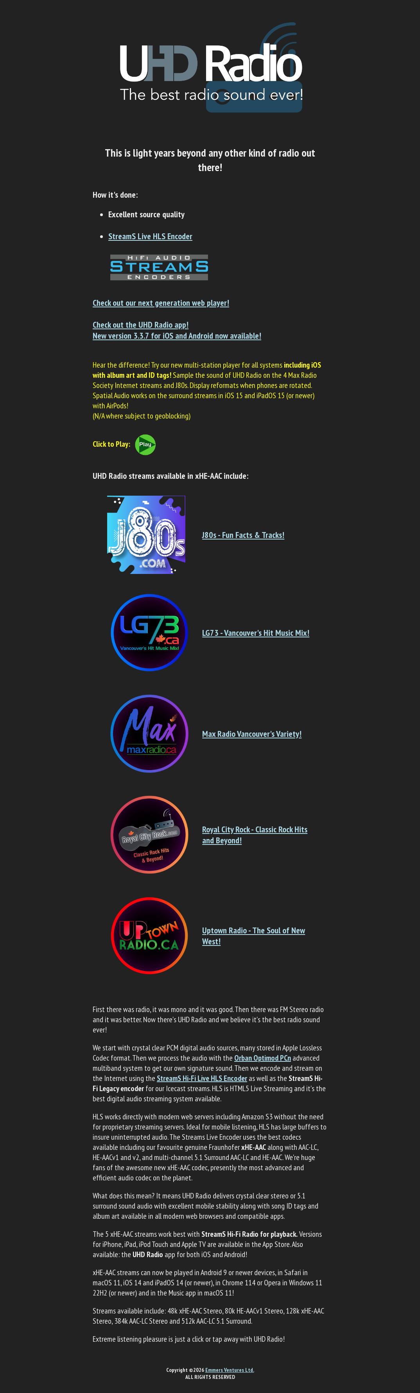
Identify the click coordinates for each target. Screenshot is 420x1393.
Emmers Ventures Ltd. (229, 1369)
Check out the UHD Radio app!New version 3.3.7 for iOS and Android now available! (177, 330)
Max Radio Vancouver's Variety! (252, 733)
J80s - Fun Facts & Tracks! (243, 534)
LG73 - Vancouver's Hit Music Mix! (255, 632)
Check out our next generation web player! (161, 302)
